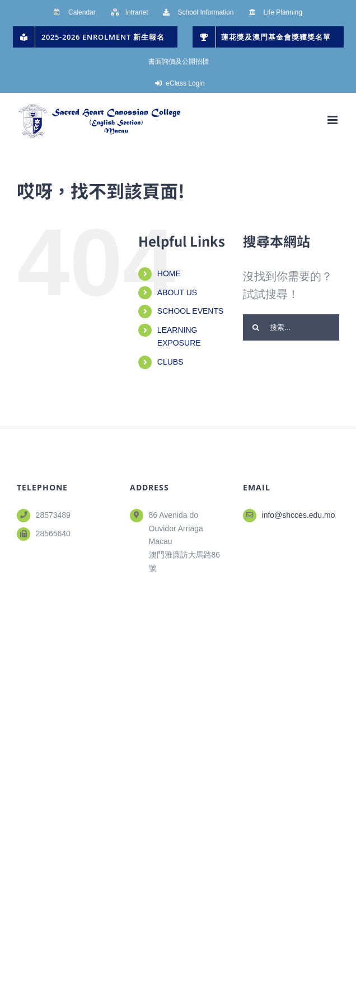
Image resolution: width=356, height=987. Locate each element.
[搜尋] (256, 327)
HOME (169, 273)
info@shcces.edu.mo (298, 515)
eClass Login (185, 83)
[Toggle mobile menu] (333, 120)
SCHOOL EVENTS (190, 310)
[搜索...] (291, 327)
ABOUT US (177, 292)
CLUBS (170, 361)
